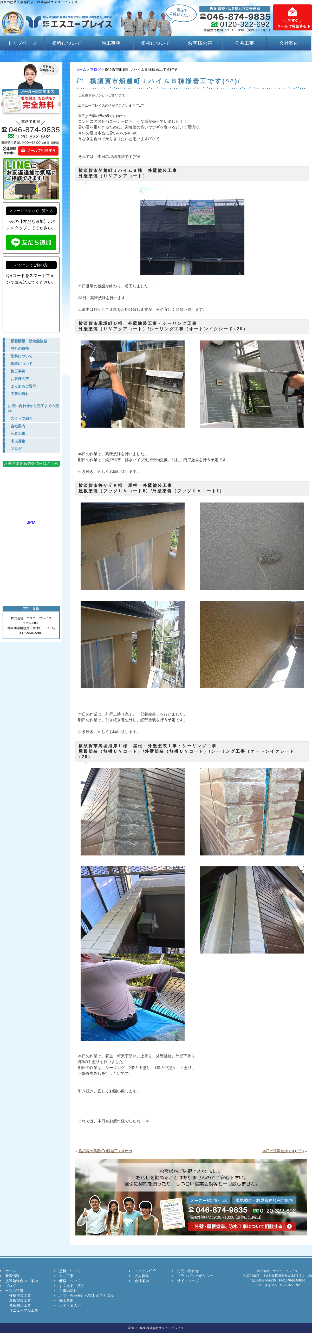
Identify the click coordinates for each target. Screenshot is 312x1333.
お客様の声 (200, 43)
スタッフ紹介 (145, 1271)
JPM (31, 520)
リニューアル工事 (21, 1310)
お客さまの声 (70, 1305)
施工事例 (111, 43)
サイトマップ (188, 1281)
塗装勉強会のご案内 (21, 1281)
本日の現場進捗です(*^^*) (283, 1151)
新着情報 (12, 1276)
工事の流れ (68, 1291)
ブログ (95, 69)
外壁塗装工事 (18, 1295)
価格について (155, 43)
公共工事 (245, 43)
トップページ (22, 43)
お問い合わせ (188, 1271)
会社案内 (289, 43)
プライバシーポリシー (195, 1276)
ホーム (80, 69)
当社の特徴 (14, 1291)
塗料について (66, 43)
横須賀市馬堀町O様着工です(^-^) (105, 1151)
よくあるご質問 (71, 1286)
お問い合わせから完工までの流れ (86, 1295)
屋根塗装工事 (18, 1300)
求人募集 (141, 1276)
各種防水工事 (18, 1305)
